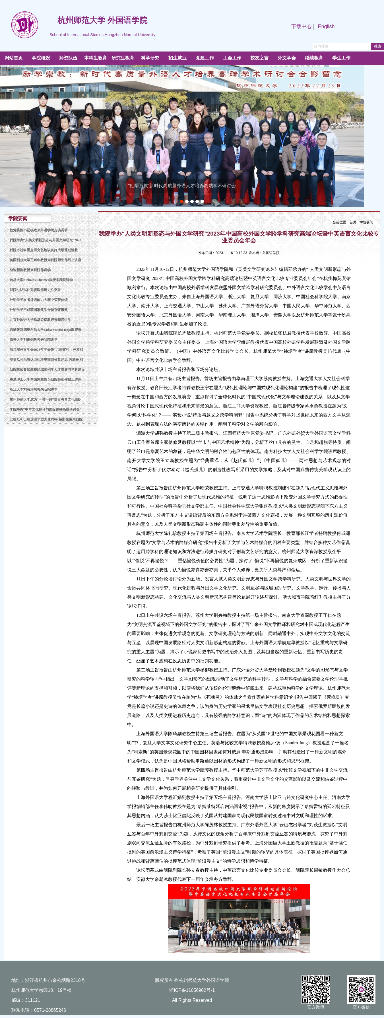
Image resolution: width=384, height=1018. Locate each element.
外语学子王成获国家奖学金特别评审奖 (39, 310)
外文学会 (287, 57)
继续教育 (314, 57)
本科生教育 (95, 57)
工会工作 (232, 57)
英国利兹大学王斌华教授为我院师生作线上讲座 (45, 260)
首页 (353, 222)
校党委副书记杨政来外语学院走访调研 (39, 230)
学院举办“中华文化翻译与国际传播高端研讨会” (45, 409)
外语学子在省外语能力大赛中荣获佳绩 (39, 300)
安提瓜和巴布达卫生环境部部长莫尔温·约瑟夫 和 (46, 360)
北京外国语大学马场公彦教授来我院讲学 (40, 320)
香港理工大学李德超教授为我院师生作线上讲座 (45, 380)
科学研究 (150, 57)
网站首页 (14, 57)
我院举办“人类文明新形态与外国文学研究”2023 (45, 240)
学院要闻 (366, 222)
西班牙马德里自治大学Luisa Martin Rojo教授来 (45, 330)
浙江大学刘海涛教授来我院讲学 (33, 389)
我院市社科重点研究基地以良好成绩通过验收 (44, 250)
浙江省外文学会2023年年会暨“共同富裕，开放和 (46, 350)
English (326, 26)
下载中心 (301, 26)
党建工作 (205, 57)
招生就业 (177, 57)
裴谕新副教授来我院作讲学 (30, 270)
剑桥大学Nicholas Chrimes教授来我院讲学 (41, 280)
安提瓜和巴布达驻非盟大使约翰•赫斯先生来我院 (46, 419)
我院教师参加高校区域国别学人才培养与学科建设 (47, 370)
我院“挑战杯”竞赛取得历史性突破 (35, 290)
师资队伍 (68, 57)
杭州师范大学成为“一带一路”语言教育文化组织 (45, 399)
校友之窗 (259, 57)
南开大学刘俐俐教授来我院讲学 (33, 340)
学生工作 (341, 57)
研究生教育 (123, 57)
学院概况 (41, 57)
